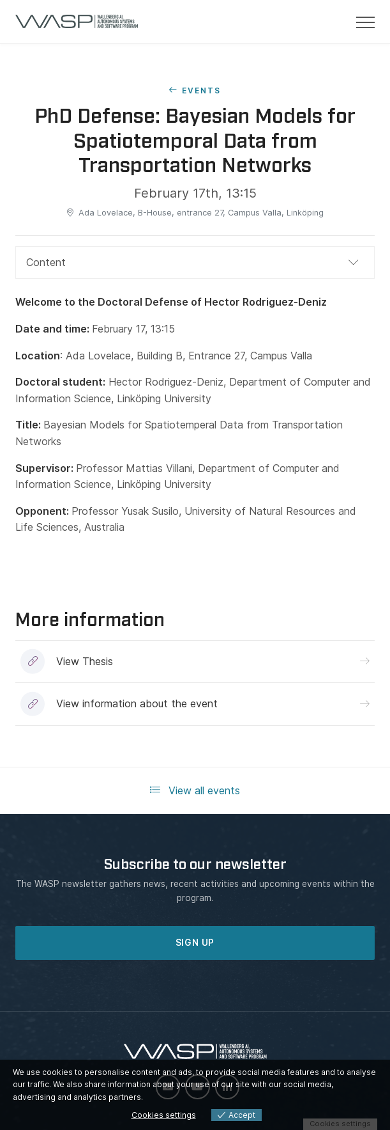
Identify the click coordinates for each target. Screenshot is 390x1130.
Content (46, 262)
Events (201, 90)
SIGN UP (195, 943)
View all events (195, 790)
